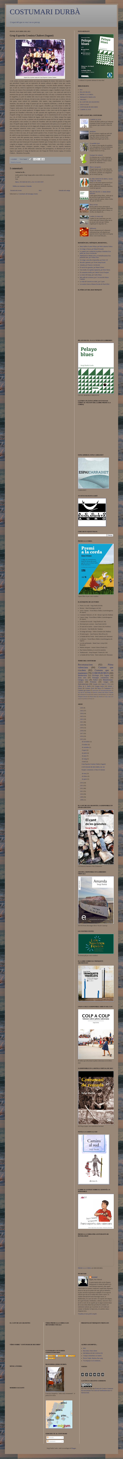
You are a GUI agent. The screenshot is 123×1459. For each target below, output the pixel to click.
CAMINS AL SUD (85, 109)
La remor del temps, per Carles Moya (91, 275)
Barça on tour (94, 204)
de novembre (86, 741)
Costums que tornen (84, 690)
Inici (40, 190)
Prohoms (93, 682)
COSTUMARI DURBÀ (45, 12)
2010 (82, 794)
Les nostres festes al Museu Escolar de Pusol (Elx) (94, 284)
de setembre (85, 747)
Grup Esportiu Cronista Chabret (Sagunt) (94, 764)
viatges (105, 682)
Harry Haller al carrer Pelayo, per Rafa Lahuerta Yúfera (96, 246)
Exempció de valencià (96, 155)
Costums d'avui (89, 688)
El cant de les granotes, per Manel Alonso (92, 267)
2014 (82, 783)
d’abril (84, 762)
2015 (82, 739)
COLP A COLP (84, 104)
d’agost (84, 750)
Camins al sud (96, 694)
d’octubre (85, 744)
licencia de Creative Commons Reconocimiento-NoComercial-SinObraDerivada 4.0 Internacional (97, 1390)
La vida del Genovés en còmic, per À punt (92, 281)
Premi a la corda (107, 694)
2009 (82, 797)
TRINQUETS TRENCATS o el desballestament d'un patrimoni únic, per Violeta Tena (95, 256)
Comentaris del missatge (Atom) (28, 194)
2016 (82, 736)
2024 (82, 713)
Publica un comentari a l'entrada (22, 186)
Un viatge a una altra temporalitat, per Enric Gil (94, 260)
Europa (90, 698)
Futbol (95, 680)
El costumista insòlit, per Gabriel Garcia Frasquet (94, 272)
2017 (82, 733)
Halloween (93, 228)
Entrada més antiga (64, 190)
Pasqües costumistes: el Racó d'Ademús (93, 770)
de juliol (84, 753)
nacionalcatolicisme (106, 690)
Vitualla (95, 684)
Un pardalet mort (95, 143)
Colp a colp (107, 696)
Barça (99, 688)
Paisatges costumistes (100, 678)
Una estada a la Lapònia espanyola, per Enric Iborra (95, 270)
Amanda (101, 696)
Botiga (89, 692)
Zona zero (82, 678)
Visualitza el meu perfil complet (87, 1314)
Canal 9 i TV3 (105, 684)
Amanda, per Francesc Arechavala (90, 265)
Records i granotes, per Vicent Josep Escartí (92, 262)
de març (84, 773)
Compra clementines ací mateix (92, 1356)
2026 (82, 708)
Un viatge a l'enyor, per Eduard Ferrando (92, 249)
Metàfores (93, 131)
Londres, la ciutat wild (96, 216)
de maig (84, 759)
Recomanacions (85, 664)
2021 (82, 722)
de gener (84, 779)
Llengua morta (99, 686)
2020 (82, 725)
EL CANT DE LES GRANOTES (89, 102)
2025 (82, 711)
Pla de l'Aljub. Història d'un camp (93, 1358)
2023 (82, 716)
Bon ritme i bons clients (90, 1351)
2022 (82, 719)
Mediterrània (82, 675)
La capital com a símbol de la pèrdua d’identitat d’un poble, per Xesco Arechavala (95, 252)
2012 (82, 788)
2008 (82, 800)
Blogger (73, 1448)
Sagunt (25, 159)
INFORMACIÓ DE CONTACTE (93, 1353)
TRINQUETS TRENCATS (88, 97)
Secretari (94, 1277)
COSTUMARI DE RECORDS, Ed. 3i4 (93, 767)
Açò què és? (81, 692)
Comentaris (51, 1441)
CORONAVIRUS (100, 673)
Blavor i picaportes (95, 167)
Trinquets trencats (82, 696)
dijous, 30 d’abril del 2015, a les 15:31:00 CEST (29, 182)
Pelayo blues (93, 696)
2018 (82, 731)
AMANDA (83, 99)
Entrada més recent (16, 190)
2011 (82, 791)
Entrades (50, 1437)
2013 (82, 785)
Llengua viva (83, 680)
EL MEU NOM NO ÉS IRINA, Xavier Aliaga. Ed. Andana (101, 179)
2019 (82, 728)
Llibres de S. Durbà (84, 686)
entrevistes (95, 690)
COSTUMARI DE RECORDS (89, 107)
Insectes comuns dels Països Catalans (103, 692)
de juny (84, 756)
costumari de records (85, 694)
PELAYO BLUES (85, 92)
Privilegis (95, 675)
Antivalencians (83, 684)
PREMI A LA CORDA (86, 94)
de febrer (85, 776)
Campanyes (107, 688)
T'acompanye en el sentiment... (92, 1361)
